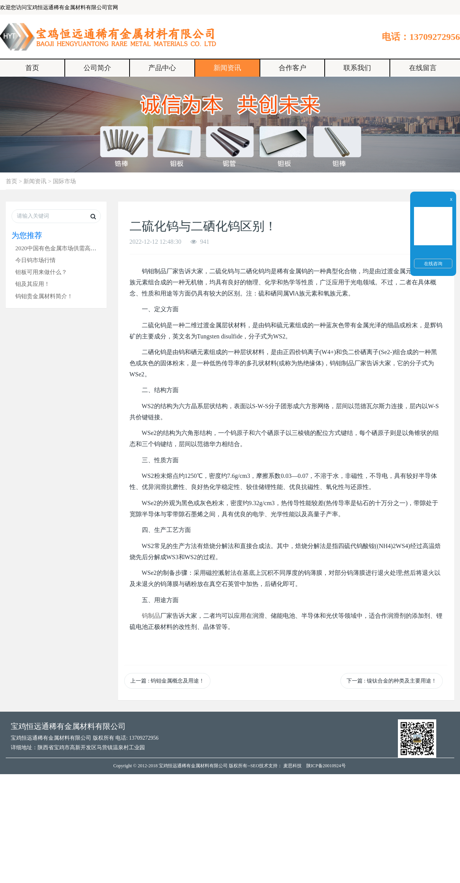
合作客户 (292, 68)
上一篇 (167, 681)
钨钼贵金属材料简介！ (44, 296)
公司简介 (97, 68)
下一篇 (392, 681)
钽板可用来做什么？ (41, 272)
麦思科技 (292, 765)
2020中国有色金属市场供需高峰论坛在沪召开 (73, 248)
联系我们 (357, 68)
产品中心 (162, 68)
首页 (32, 68)
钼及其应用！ (32, 284)
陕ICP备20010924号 (326, 765)
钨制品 (151, 615)
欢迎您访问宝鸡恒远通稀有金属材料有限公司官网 (59, 7)
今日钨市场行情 (35, 260)
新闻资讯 (227, 68)
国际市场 (64, 181)
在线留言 (423, 68)
